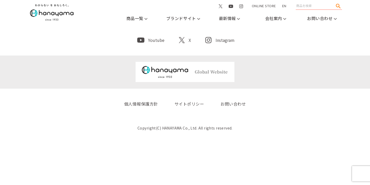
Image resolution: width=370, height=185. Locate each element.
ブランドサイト (183, 18)
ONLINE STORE (264, 11)
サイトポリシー (189, 104)
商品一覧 (137, 18)
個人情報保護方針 (141, 104)
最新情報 (229, 18)
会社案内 (275, 18)
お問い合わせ (322, 18)
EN (284, 5)
